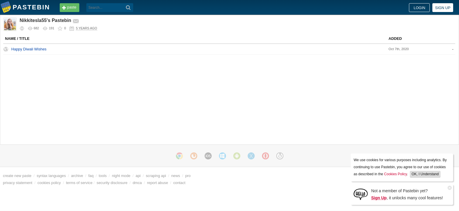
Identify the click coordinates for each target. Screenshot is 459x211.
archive (111, 175)
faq (137, 7)
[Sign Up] (361, 193)
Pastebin (64, 7)
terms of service (113, 183)
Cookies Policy (395, 174)
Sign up (409, 8)
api (171, 175)
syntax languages (84, 175)
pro (221, 175)
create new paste (50, 175)
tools (117, 7)
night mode (154, 175)
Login (386, 8)
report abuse (190, 183)
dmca (170, 183)
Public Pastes (347, 21)
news (209, 175)
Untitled (346, 29)
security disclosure (145, 183)
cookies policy (82, 183)
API (97, 7)
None (285, 49)
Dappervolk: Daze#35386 (360, 117)
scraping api (189, 175)
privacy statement (51, 183)
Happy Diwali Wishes (62, 49)
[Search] (218, 7)
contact (213, 183)
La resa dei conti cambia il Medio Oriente (372, 54)
